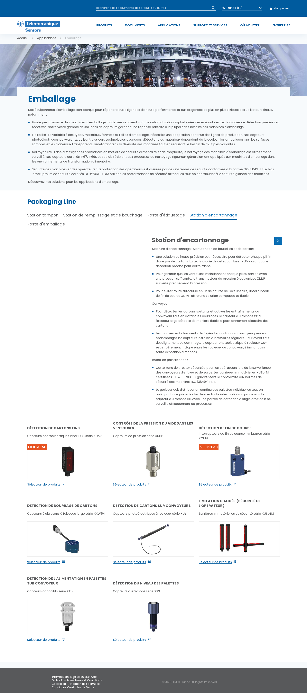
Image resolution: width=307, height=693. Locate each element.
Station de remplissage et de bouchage (103, 215)
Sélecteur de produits (43, 484)
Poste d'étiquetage (166, 215)
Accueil (22, 38)
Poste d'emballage (46, 224)
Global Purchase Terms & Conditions (77, 680)
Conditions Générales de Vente (73, 687)
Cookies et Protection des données (76, 684)
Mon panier (281, 8)
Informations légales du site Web (74, 677)
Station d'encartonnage (213, 215)
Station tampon (43, 215)
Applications (46, 38)
